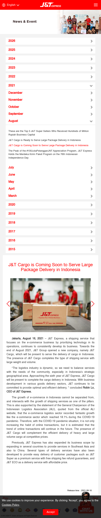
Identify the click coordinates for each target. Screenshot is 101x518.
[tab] (50, 41)
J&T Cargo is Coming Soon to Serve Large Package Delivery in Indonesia (48, 145)
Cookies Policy (10, 505)
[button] (8, 304)
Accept (51, 512)
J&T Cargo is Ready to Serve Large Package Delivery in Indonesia (44, 140)
